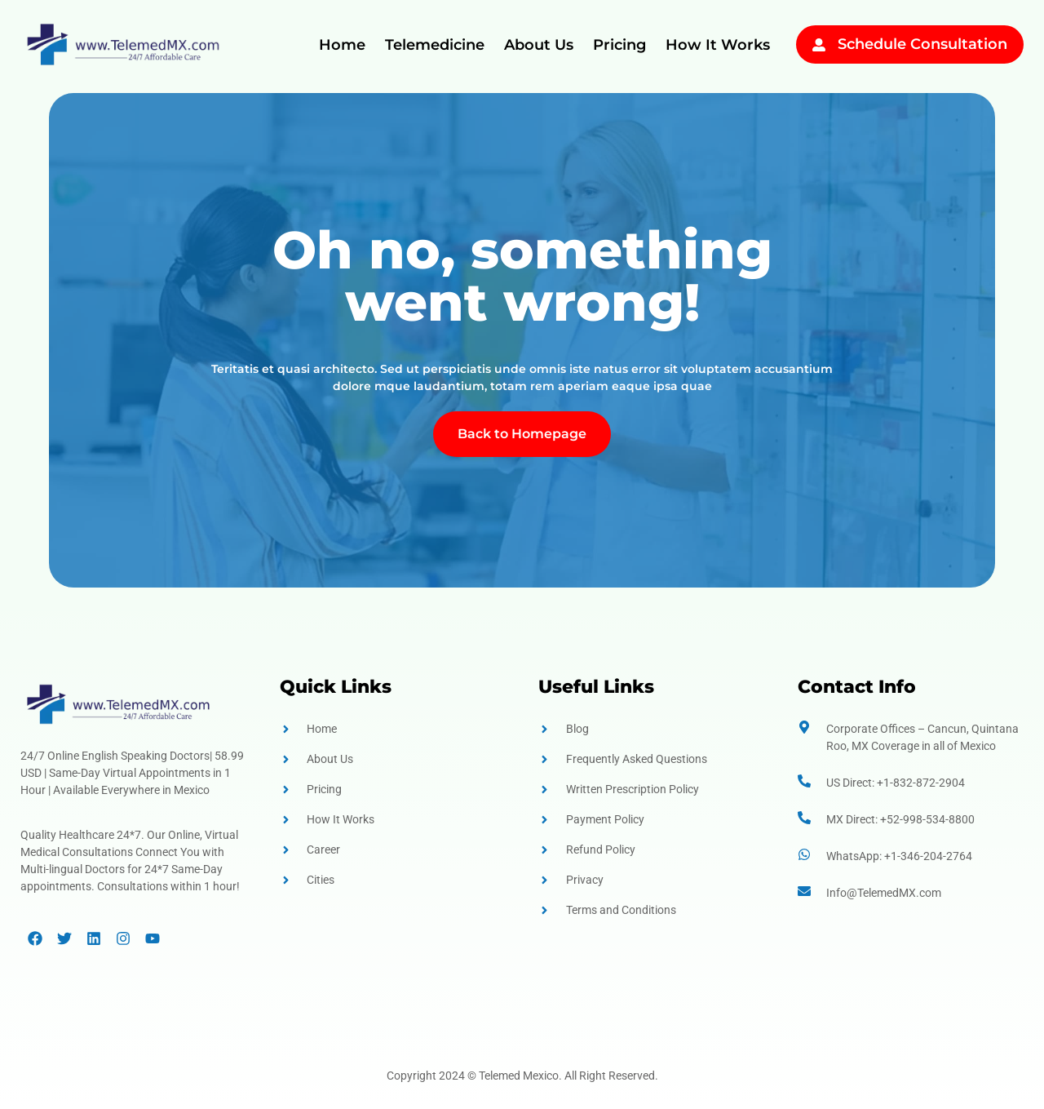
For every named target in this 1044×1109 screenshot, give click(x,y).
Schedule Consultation (922, 44)
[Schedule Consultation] (818, 44)
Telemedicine (434, 45)
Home (342, 45)
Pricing (619, 45)
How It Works (718, 45)
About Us (538, 45)
